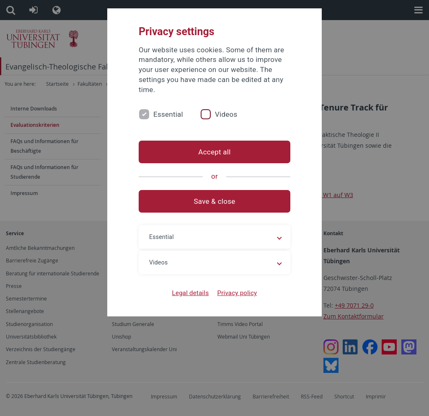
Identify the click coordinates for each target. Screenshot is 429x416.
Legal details (190, 293)
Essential (168, 114)
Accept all (214, 152)
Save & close (214, 201)
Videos (226, 114)
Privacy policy (237, 293)
